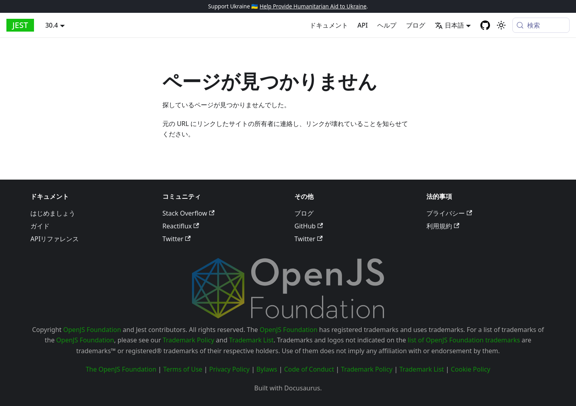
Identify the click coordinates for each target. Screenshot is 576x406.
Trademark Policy (188, 340)
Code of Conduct (309, 369)
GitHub (308, 226)
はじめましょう (52, 213)
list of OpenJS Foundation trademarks (464, 340)
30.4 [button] (51, 25)
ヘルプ (386, 25)
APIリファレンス (54, 238)
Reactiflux (180, 226)
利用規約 (442, 226)
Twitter (176, 238)
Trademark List (251, 340)
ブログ (415, 25)
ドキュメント (329, 25)
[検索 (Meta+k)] (541, 25)
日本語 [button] (449, 25)
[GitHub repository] (485, 25)
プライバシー (449, 213)
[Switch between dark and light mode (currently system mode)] (501, 25)
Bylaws (266, 369)
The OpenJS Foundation (121, 369)
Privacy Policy (229, 369)
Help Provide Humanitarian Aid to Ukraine (313, 6)
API (363, 25)
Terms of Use (182, 369)
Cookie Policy (470, 369)
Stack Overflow (188, 213)
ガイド (40, 226)
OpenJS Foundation (92, 329)
